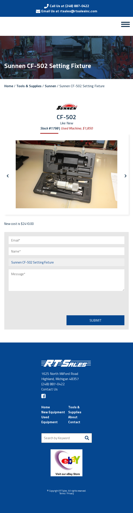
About (72, 417)
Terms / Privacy (66, 493)
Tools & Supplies (29, 85)
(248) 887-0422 (53, 384)
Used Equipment (49, 420)
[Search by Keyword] (66, 438)
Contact (74, 422)
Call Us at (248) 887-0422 (69, 5)
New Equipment (53, 412)
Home (8, 85)
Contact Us (49, 389)
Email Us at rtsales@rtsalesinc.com (69, 11)
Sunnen (50, 85)
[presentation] (41, 302)
